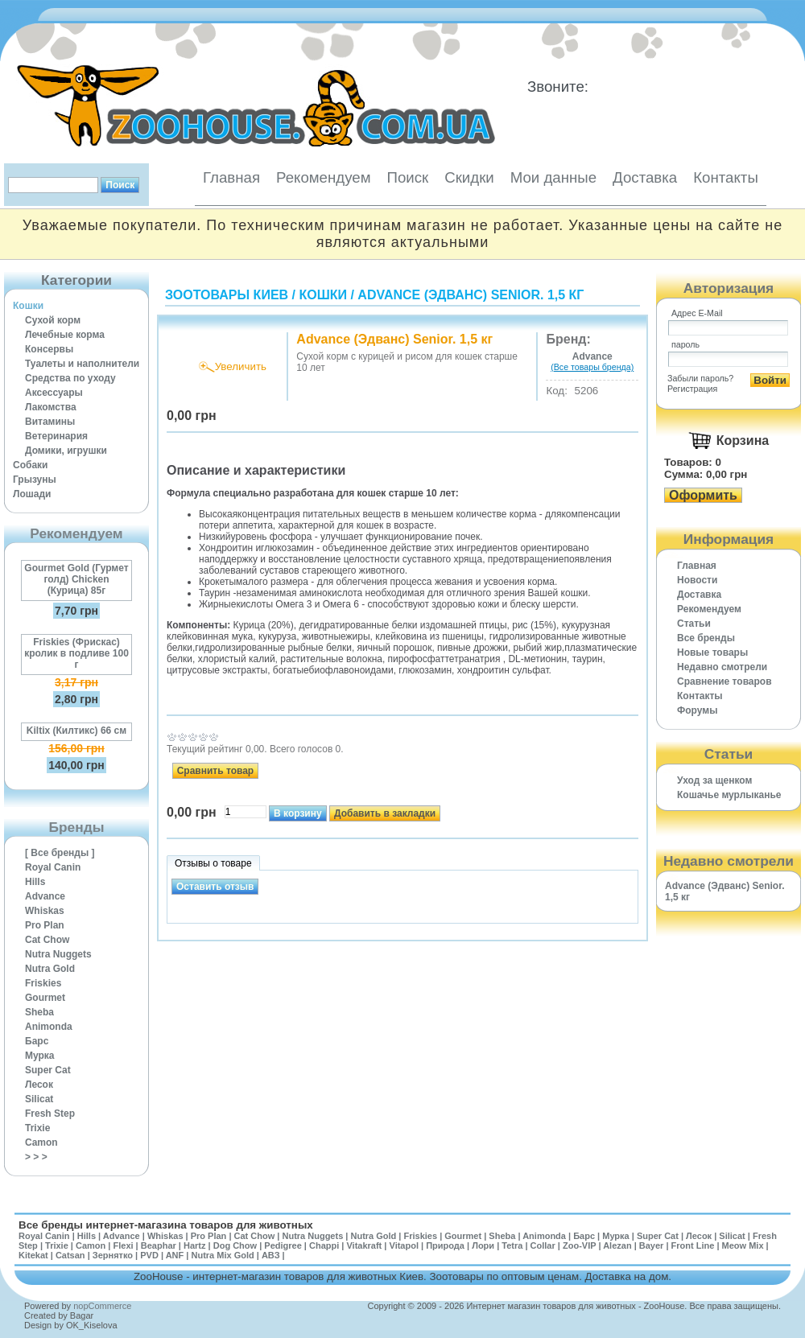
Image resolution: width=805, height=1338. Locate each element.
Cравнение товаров (724, 681)
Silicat (39, 1099)
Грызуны (34, 479)
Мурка (40, 1055)
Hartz (195, 1245)
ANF (175, 1255)
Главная (231, 177)
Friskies (43, 983)
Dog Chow (235, 1245)
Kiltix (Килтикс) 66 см (76, 730)
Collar (542, 1245)
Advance (45, 896)
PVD (149, 1255)
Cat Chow (47, 939)
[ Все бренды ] (60, 852)
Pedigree (282, 1245)
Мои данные (553, 177)
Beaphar (158, 1245)
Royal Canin (52, 867)
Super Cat (48, 1070)
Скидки (469, 177)
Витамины (50, 421)
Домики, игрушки (66, 450)
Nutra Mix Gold (222, 1255)
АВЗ (271, 1255)
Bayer (651, 1245)
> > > (36, 1157)
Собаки (30, 465)
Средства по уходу (70, 378)
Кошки (28, 305)
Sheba (39, 1012)
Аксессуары (54, 392)
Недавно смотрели (722, 667)
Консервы (49, 349)
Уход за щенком (714, 780)
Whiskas (44, 910)
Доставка (645, 177)
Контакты (725, 177)
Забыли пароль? (700, 378)
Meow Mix (743, 1245)
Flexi (123, 1245)
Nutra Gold (50, 968)
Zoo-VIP (579, 1245)
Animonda (48, 1026)
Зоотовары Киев (226, 295)
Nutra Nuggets (58, 954)
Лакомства (50, 407)
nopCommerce (102, 1306)
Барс (36, 1041)
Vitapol (404, 1245)
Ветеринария (56, 436)
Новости (697, 580)
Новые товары (712, 652)
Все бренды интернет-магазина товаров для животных (166, 1225)
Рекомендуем (323, 177)
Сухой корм (52, 320)
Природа (445, 1245)
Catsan (70, 1255)
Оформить (703, 495)
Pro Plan (44, 925)
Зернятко (113, 1255)
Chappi (324, 1245)
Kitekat (33, 1255)
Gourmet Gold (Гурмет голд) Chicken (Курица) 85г (76, 579)
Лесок (39, 1084)
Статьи (694, 623)
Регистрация (692, 388)
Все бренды (706, 638)
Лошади (32, 494)
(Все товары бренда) (592, 367)
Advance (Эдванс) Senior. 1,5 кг (470, 295)
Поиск (407, 177)
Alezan (617, 1245)
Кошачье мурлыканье (729, 795)
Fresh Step (50, 1113)
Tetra (512, 1245)
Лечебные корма (65, 334)
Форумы (697, 710)
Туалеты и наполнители (82, 363)
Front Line (693, 1245)
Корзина (742, 440)
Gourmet (45, 997)
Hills (35, 881)
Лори (483, 1245)
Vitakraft (364, 1245)
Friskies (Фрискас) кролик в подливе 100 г (76, 653)
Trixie (37, 1128)
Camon (41, 1142)
